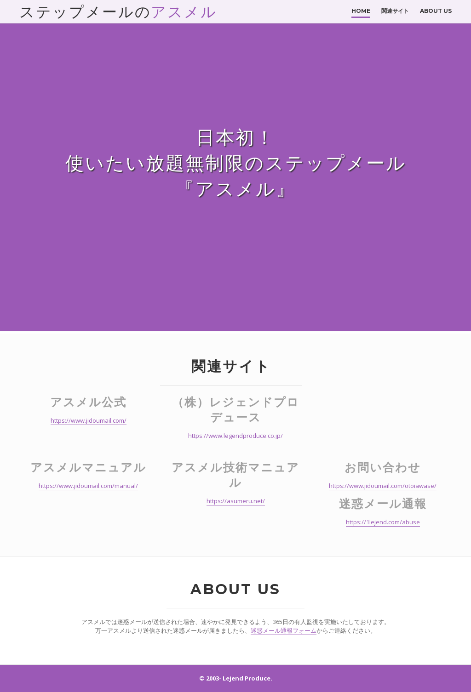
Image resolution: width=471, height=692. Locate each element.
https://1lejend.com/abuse (383, 522)
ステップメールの (118, 12)
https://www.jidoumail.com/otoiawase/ (383, 486)
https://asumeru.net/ (236, 501)
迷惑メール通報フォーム (283, 630)
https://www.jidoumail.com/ (88, 420)
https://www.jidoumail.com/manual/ (88, 486)
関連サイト (395, 10)
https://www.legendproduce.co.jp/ (235, 435)
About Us (436, 10)
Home (360, 10)
